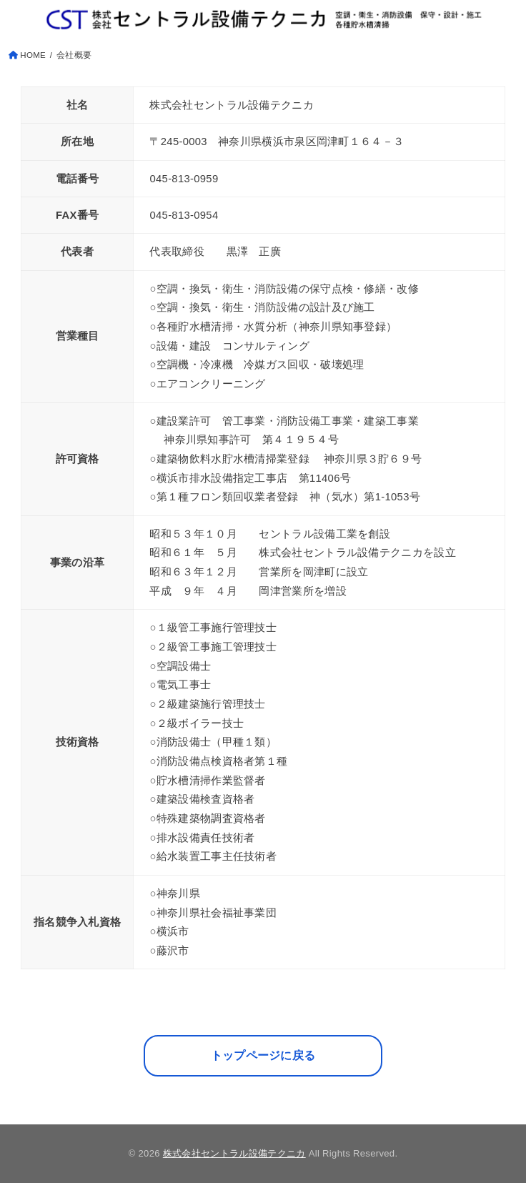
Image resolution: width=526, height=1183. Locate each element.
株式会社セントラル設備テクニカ (234, 1153)
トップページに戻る (263, 1055)
